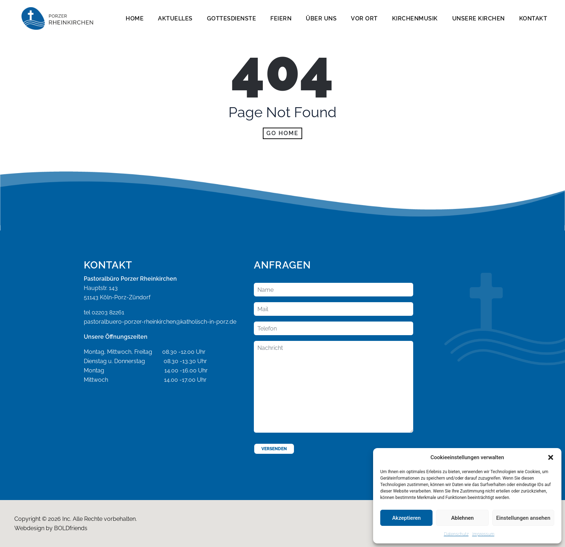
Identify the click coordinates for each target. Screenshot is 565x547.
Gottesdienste (231, 18)
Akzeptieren (406, 518)
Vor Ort (364, 18)
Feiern (280, 18)
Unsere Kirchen (478, 18)
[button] (550, 457)
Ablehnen (462, 518)
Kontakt (533, 18)
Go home (282, 133)
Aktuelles (175, 18)
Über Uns (321, 18)
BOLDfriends (70, 528)
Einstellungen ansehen (523, 518)
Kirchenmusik (415, 18)
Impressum (483, 534)
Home (135, 18)
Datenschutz (456, 534)
